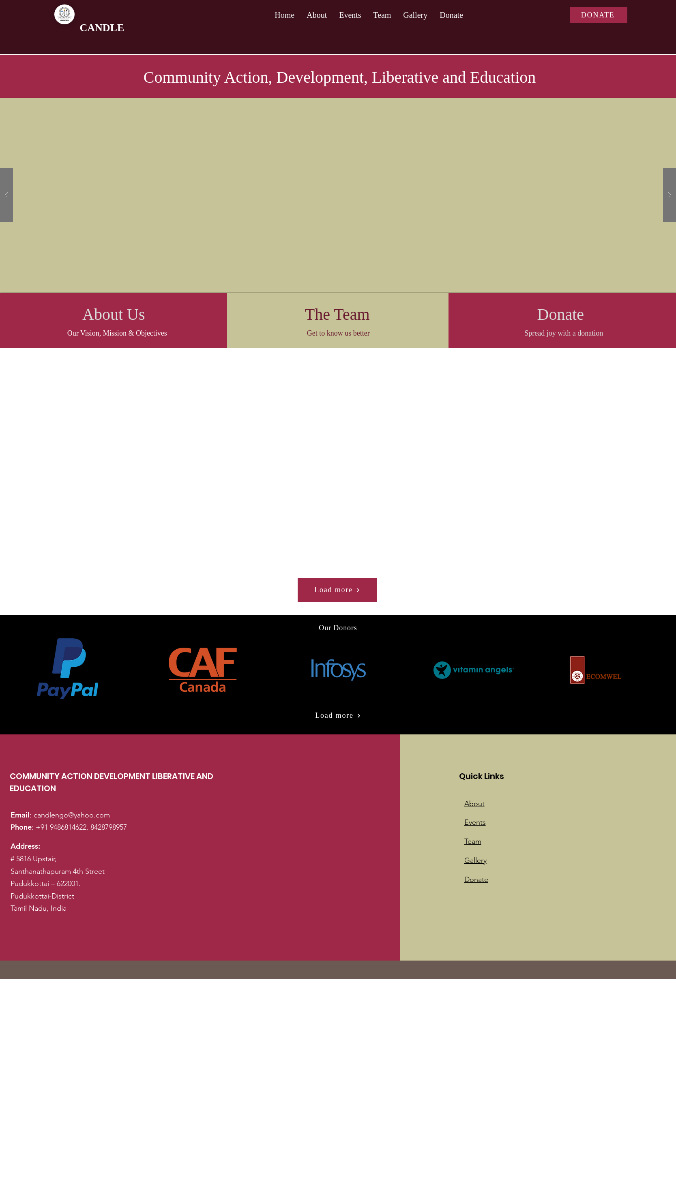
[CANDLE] (134, 28)
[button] (338, 195)
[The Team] (337, 314)
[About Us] (113, 314)
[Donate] (560, 314)
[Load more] (337, 590)
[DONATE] (598, 15)
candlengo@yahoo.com (72, 815)
